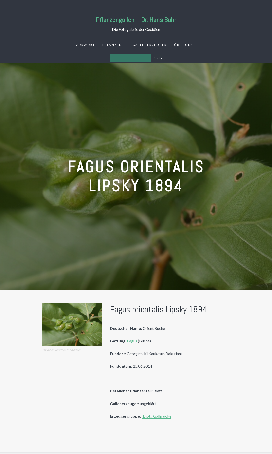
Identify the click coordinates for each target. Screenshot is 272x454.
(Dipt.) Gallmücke (156, 416)
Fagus (132, 340)
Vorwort (85, 45)
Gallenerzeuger (150, 45)
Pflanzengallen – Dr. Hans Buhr (136, 20)
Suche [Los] (158, 58)
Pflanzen (112, 45)
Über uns (183, 45)
